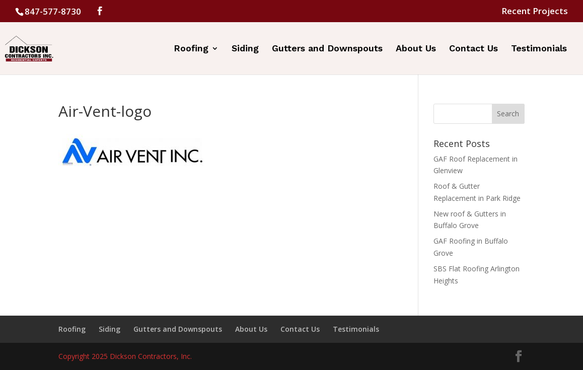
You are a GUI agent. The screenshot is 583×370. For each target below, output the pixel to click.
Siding (245, 49)
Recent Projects (534, 12)
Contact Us (473, 49)
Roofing (191, 49)
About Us (416, 49)
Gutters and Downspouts (327, 49)
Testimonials (539, 49)
